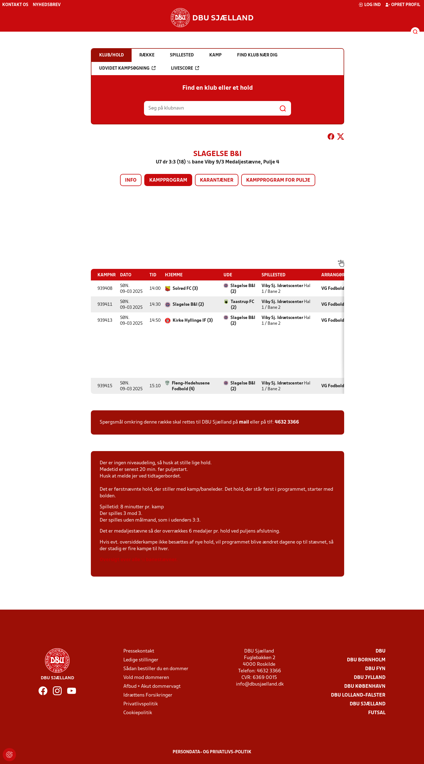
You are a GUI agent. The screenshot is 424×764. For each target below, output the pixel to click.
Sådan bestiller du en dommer (155, 669)
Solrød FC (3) (185, 289)
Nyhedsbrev (47, 5)
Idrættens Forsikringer (147, 695)
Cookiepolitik (137, 713)
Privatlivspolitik (140, 704)
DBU (380, 651)
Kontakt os (15, 5)
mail (244, 422)
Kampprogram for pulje (278, 180)
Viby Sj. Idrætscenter (282, 286)
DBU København (364, 686)
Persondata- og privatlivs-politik (212, 752)
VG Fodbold (332, 289)
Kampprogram (168, 180)
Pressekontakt (138, 651)
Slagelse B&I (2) (242, 289)
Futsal (376, 713)
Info (131, 180)
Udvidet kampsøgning (127, 68)
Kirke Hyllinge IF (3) (193, 321)
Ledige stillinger (140, 660)
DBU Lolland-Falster (358, 695)
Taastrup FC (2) (242, 305)
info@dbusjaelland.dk (260, 684)
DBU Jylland (369, 677)
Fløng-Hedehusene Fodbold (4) (191, 386)
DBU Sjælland (367, 704)
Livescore (185, 68)
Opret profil (402, 4)
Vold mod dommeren (146, 677)
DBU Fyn (375, 669)
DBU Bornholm (366, 660)
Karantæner (216, 180)
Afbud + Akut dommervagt (152, 686)
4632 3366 (287, 422)
